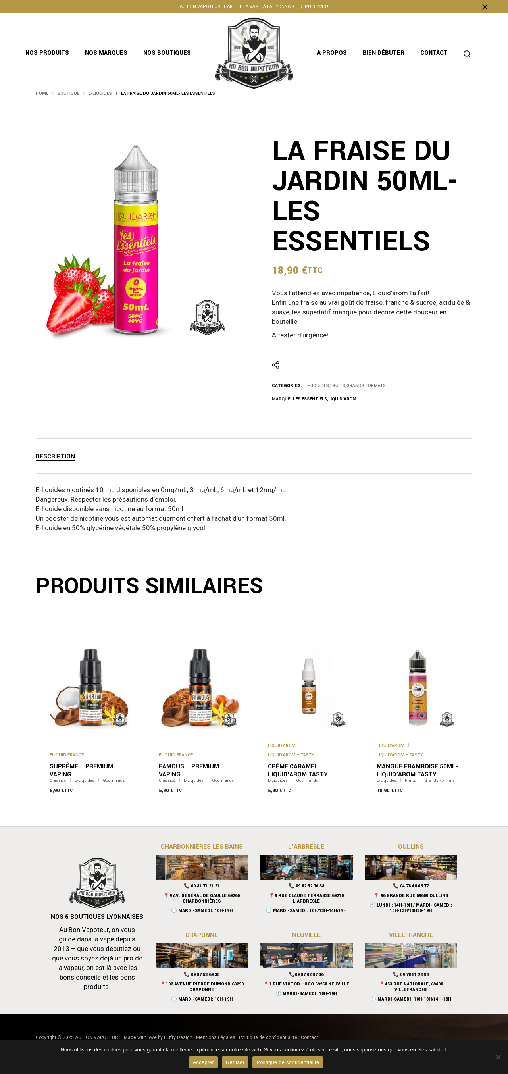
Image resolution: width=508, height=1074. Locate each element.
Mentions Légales (215, 1037)
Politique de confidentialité (268, 1037)
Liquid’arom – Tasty (291, 755)
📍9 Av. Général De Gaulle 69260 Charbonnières (202, 898)
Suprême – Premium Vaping (81, 770)
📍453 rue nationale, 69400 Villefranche (411, 987)
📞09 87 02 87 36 (306, 975)
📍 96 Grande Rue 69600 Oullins (410, 896)
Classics (58, 780)
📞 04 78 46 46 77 (411, 886)
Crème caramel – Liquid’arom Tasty (298, 770)
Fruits (337, 385)
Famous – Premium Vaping (189, 770)
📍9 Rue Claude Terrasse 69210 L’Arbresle (306, 898)
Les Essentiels (310, 399)
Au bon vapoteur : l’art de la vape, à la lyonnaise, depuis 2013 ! (254, 6)
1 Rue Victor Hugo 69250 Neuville (309, 984)
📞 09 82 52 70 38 (306, 886)
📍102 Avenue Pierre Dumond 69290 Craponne (202, 987)
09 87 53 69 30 (205, 975)
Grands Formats (366, 385)
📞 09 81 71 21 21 (201, 886)
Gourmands (114, 780)
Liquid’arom (342, 399)
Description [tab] (55, 456)
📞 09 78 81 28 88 (411, 975)
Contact (309, 1037)
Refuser (235, 1062)
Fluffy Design (178, 1037)
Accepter (203, 1062)
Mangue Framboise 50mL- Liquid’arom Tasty (417, 770)
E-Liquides (317, 385)
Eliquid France (67, 755)
